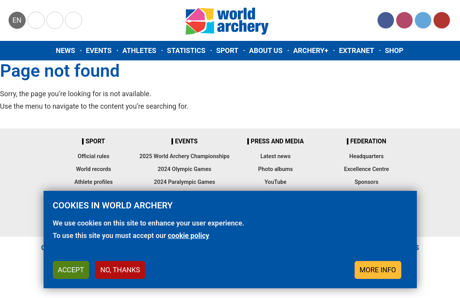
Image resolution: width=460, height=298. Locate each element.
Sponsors (366, 182)
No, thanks (120, 274)
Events (99, 50)
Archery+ (310, 50)
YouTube (441, 20)
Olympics (36, 20)
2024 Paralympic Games (184, 182)
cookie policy (188, 239)
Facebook (385, 20)
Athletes (139, 50)
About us (266, 50)
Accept (71, 274)
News (65, 50)
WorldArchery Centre (73, 20)
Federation (368, 141)
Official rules (93, 156)
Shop (394, 50)
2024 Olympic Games (185, 169)
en (16, 20)
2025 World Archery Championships (185, 156)
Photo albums (275, 169)
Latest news (276, 156)
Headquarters (366, 156)
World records (93, 169)
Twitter (423, 20)
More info (378, 274)
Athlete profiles (93, 182)
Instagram (404, 20)
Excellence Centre (366, 169)
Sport (227, 50)
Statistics (186, 50)
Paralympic (54, 20)
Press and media (277, 141)
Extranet (356, 50)
